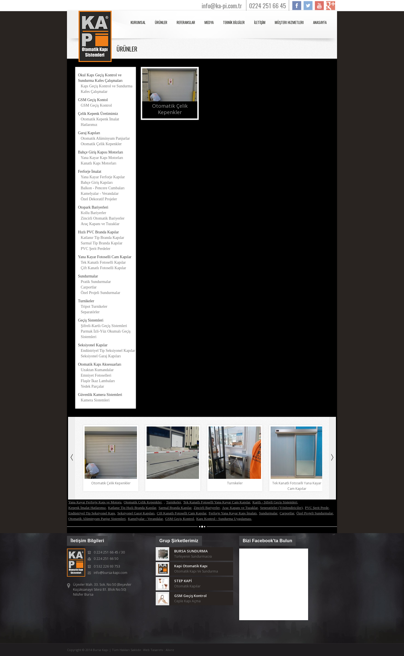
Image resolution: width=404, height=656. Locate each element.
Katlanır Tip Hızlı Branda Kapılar (132, 508)
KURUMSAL (138, 22)
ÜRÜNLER (161, 22)
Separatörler (90, 312)
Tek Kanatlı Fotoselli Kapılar (103, 262)
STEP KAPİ (183, 580)
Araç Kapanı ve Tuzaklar (100, 224)
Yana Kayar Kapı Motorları (102, 158)
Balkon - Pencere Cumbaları (103, 188)
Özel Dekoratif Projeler (99, 199)
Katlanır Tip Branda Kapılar (102, 238)
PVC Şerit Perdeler (95, 249)
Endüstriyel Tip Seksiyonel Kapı (91, 513)
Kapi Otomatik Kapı (191, 565)
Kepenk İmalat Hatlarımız (87, 508)
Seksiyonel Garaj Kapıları (101, 356)
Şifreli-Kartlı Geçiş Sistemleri (104, 326)
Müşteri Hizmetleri (289, 22)
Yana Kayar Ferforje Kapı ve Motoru (95, 502)
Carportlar (89, 287)
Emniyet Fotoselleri (96, 375)
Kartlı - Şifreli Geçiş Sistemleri (274, 502)
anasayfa (320, 22)
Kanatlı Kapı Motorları (98, 163)
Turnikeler (173, 502)
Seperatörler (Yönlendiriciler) (281, 508)
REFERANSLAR (186, 22)
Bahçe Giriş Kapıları (97, 182)
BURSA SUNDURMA (191, 551)
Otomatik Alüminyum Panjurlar (105, 138)
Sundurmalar (268, 513)
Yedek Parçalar (92, 386)
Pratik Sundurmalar (96, 282)
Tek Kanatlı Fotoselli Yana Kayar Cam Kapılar (216, 502)
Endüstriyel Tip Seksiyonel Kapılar (108, 351)
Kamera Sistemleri (95, 400)
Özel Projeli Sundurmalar (100, 293)
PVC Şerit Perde (317, 508)
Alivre (170, 650)
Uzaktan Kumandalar (97, 370)
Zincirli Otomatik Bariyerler (103, 218)
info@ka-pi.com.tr (222, 5)
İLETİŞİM (259, 22)
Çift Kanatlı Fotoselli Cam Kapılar (181, 513)
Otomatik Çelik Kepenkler (101, 144)
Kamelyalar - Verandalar (99, 193)
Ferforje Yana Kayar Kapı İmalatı (233, 513)
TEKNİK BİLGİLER (234, 22)
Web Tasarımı (153, 650)
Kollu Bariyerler (93, 213)
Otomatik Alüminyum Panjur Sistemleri (97, 519)
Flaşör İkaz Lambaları (98, 381)
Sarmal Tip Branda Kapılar (101, 243)
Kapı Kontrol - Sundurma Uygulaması (223, 519)
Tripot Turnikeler (94, 306)
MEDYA (209, 22)
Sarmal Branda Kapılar (174, 508)
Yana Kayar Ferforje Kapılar (103, 177)
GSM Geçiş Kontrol (96, 105)
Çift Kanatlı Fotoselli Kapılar (103, 268)
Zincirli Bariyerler (207, 508)
